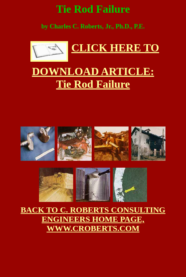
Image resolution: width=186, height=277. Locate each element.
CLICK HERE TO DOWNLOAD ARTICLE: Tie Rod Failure (94, 65)
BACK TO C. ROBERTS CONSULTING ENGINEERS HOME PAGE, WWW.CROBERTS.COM (93, 219)
